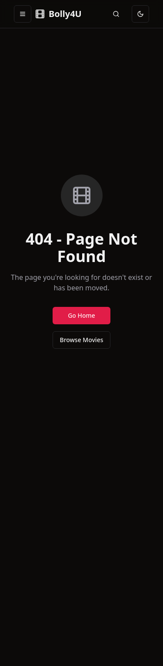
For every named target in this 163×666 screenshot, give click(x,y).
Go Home (81, 315)
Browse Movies (81, 340)
